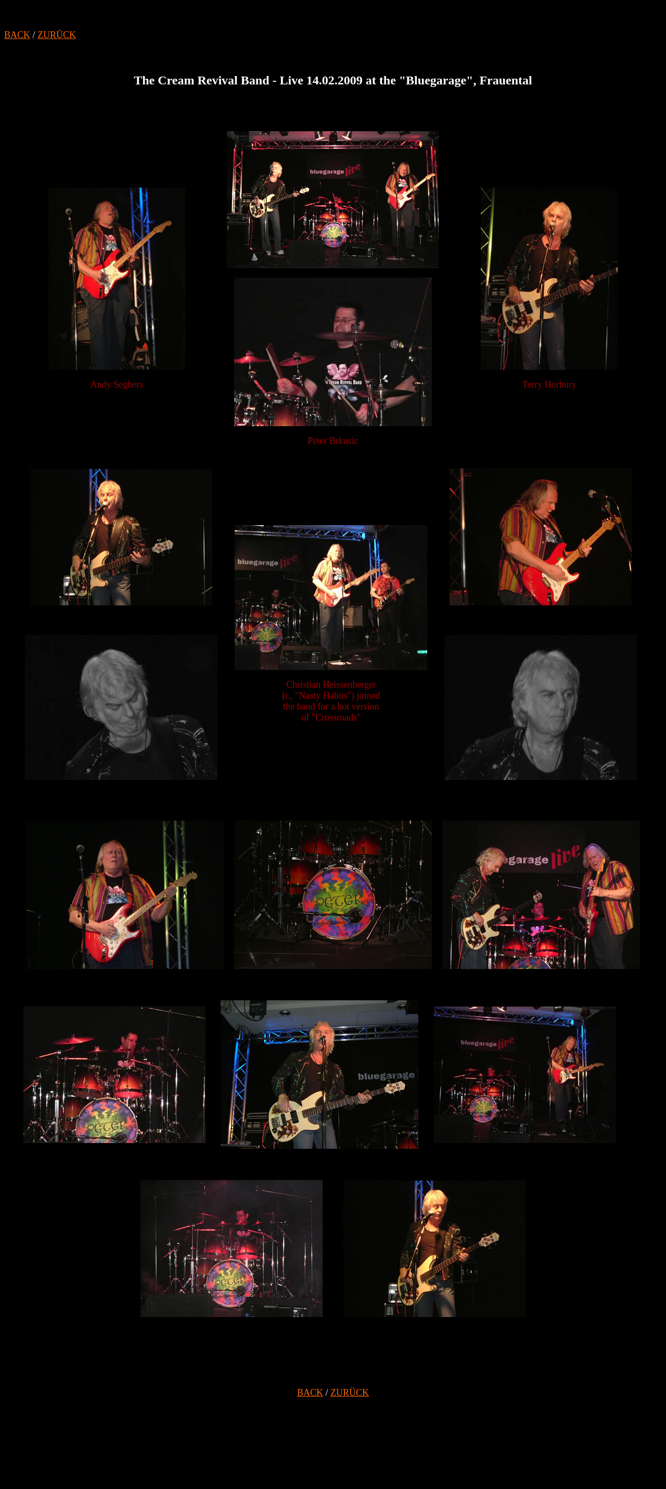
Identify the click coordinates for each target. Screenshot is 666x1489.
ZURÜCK (56, 35)
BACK (17, 35)
